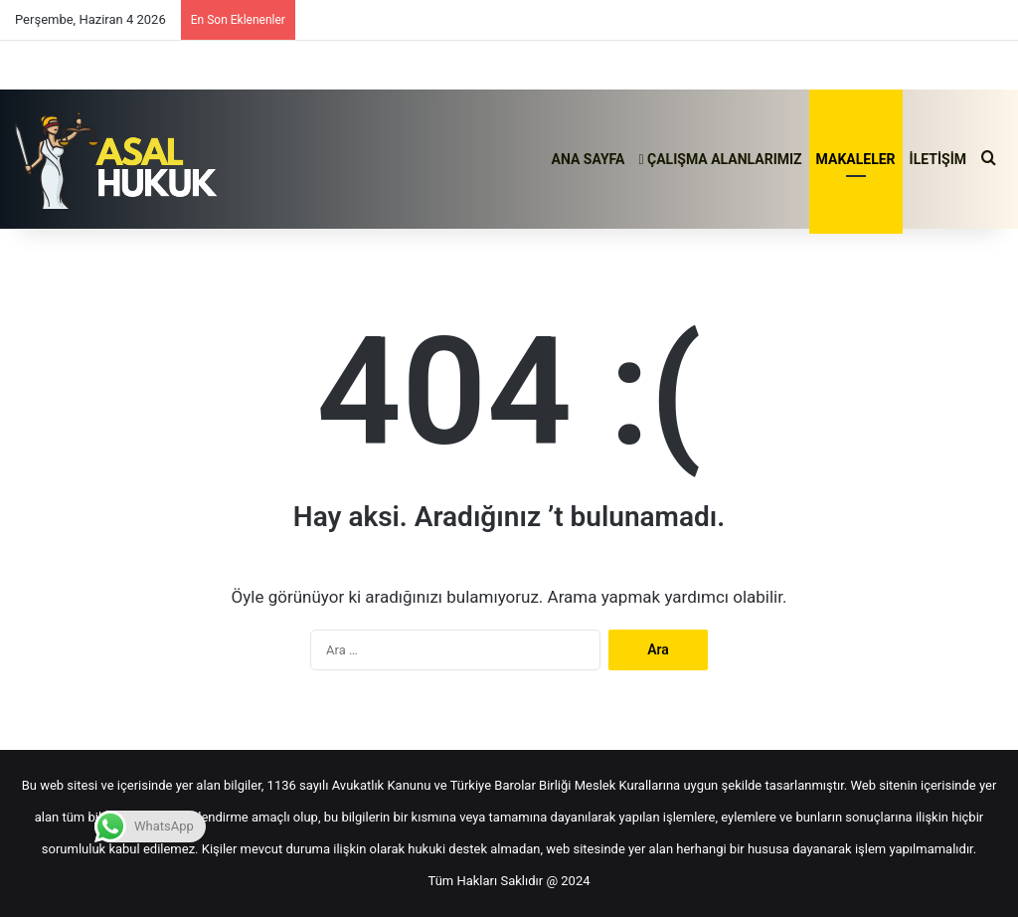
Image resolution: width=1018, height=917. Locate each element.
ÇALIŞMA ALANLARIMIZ (719, 159)
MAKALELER (856, 159)
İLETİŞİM (938, 159)
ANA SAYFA (588, 159)
